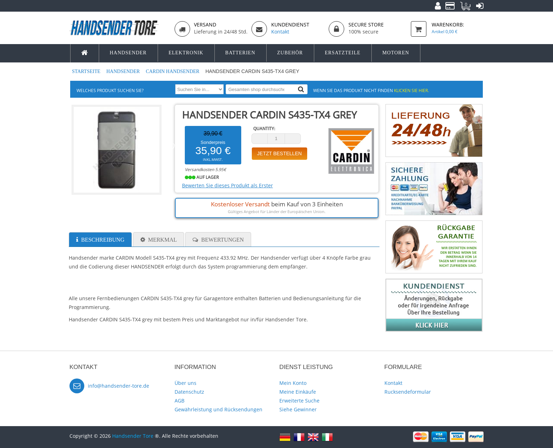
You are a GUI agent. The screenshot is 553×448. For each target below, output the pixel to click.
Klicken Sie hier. (411, 90)
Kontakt (393, 383)
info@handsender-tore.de (118, 385)
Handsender (123, 71)
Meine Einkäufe (297, 391)
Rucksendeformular (407, 391)
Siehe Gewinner (298, 409)
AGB (179, 400)
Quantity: (264, 129)
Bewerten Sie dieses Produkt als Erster (227, 185)
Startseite (87, 71)
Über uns (185, 383)
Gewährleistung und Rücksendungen (218, 409)
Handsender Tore (132, 435)
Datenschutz (189, 391)
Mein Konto (292, 383)
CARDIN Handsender (173, 71)
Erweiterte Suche (299, 400)
